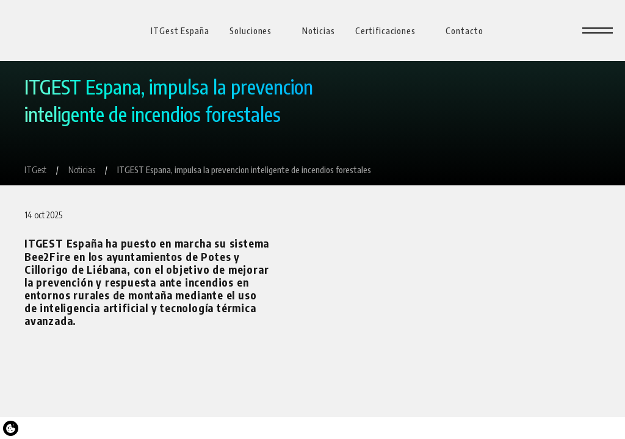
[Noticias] (81, 170)
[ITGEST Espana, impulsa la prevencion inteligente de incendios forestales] (244, 170)
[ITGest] (35, 170)
